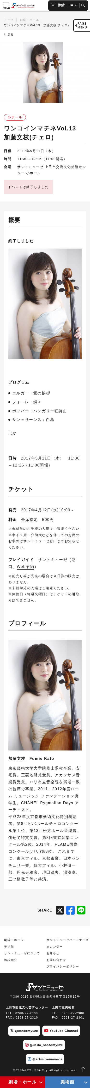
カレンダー (55, 946)
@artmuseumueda (45, 1059)
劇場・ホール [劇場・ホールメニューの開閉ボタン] (22, 1082)
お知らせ (53, 953)
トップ (9, 20)
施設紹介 (10, 960)
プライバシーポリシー (63, 966)
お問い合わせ (56, 960)
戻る (9, 34)
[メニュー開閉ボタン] (6, 5)
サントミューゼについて (22, 953)
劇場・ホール (29, 20)
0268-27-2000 (26, 1013)
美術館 (9, 946)
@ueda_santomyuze (44, 1045)
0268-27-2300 (73, 1013)
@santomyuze (24, 1031)
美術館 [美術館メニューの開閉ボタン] (67, 1082)
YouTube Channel (61, 1031)
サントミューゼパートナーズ (68, 940)
